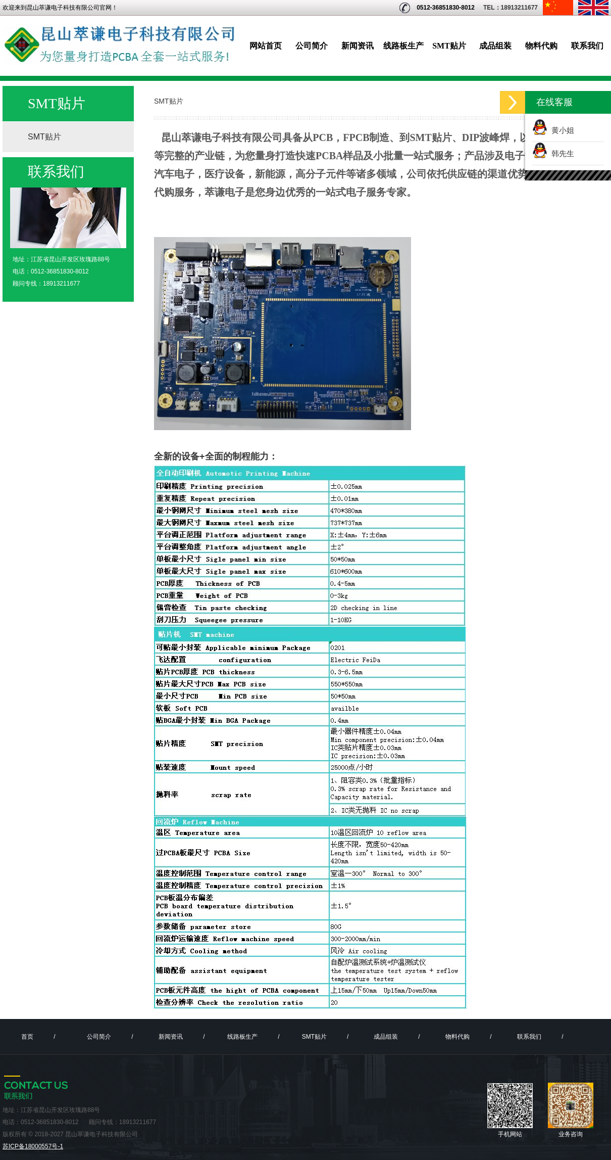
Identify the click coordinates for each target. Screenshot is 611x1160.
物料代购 (541, 45)
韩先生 (560, 153)
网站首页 (265, 45)
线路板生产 (403, 45)
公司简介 (311, 45)
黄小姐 (560, 130)
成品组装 (495, 45)
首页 (27, 1036)
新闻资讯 (357, 45)
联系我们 (587, 45)
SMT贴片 (449, 45)
